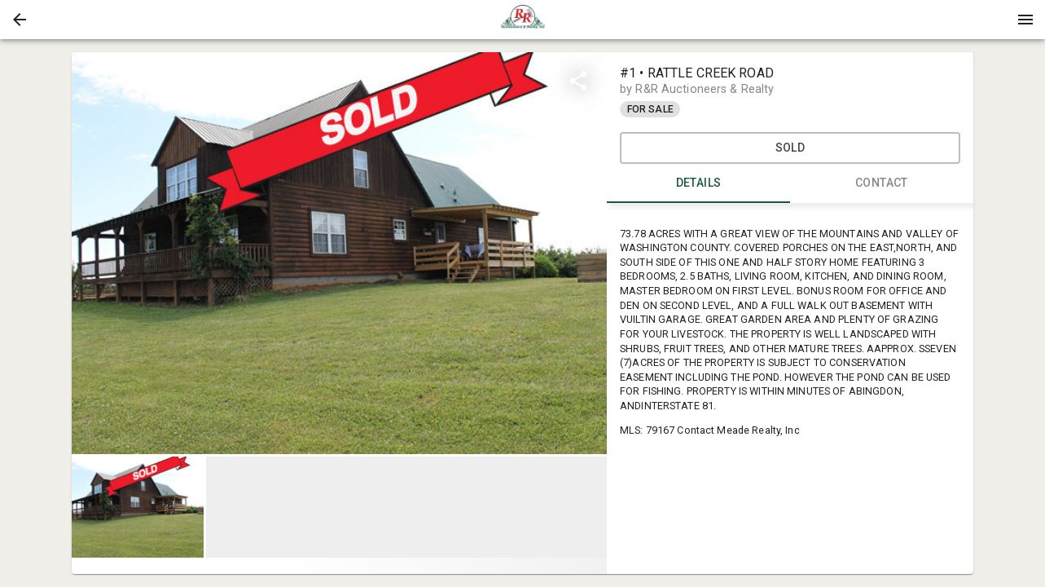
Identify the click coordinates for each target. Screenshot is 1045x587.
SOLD (790, 148)
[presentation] (523, 19)
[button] (19, 19)
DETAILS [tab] (698, 183)
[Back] (19, 19)
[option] (339, 253)
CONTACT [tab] (881, 183)
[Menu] (1025, 19)
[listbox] (339, 253)
